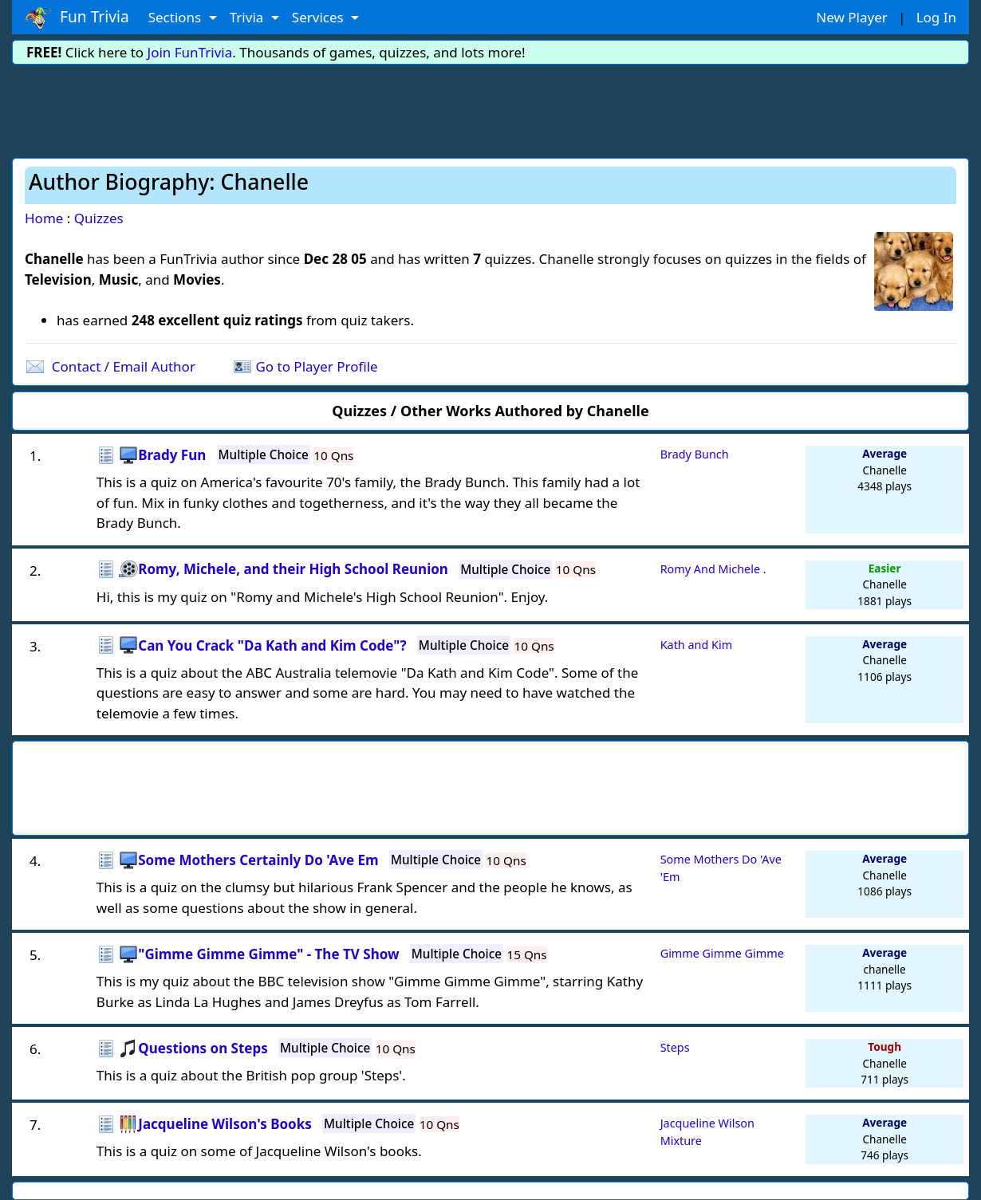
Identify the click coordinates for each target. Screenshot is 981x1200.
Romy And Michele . (713, 568)
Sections (176, 17)
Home (44, 218)
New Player (851, 17)
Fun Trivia (77, 18)
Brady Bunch (694, 454)
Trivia (248, 17)
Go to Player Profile (316, 366)
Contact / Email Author (123, 366)
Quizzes (99, 218)
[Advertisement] (490, 108)
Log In (936, 17)
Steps (675, 1047)
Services (319, 17)
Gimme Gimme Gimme (722, 953)
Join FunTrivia (190, 52)
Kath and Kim (696, 644)
